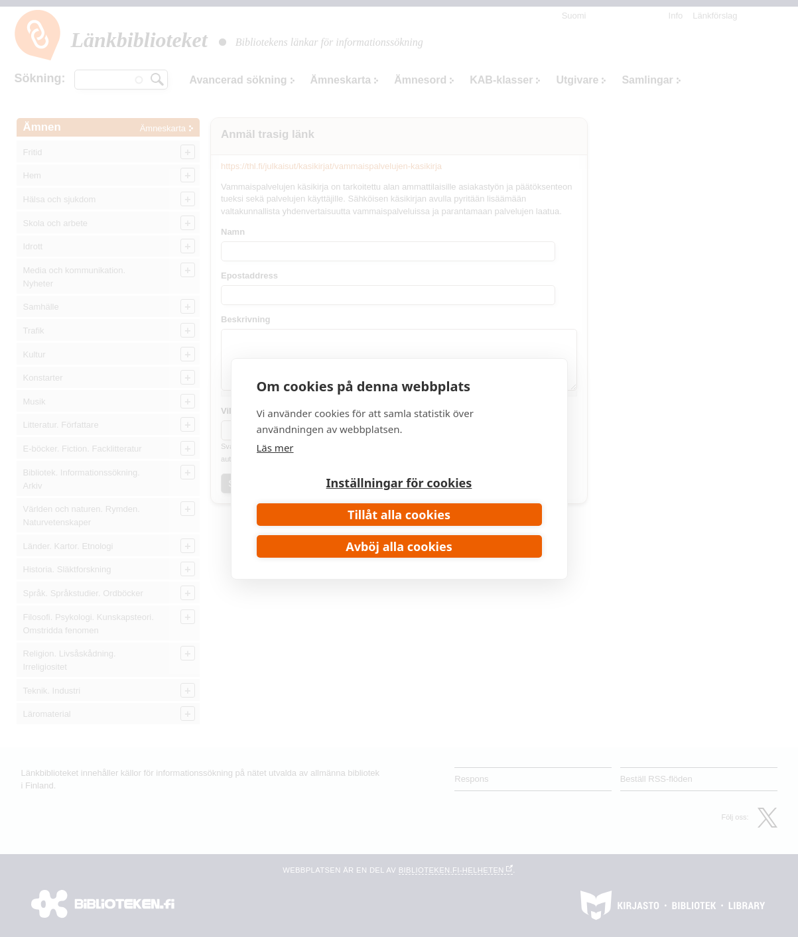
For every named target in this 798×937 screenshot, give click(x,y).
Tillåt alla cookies (399, 515)
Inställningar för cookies (399, 483)
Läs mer (275, 447)
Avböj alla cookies (399, 546)
